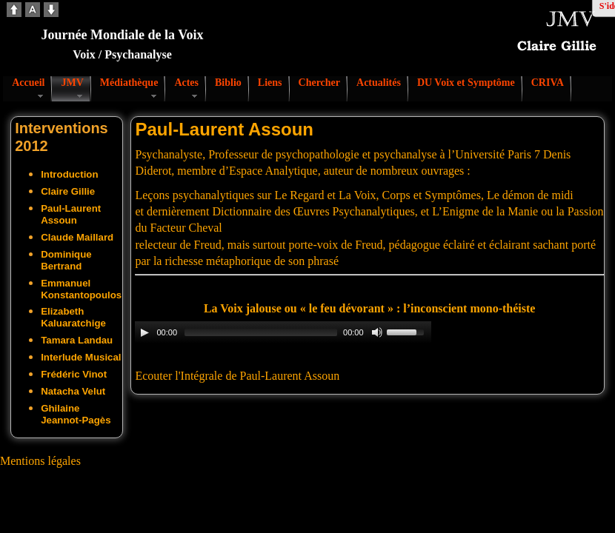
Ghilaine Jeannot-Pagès (75, 414)
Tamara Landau (77, 340)
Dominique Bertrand (66, 260)
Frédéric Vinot (74, 374)
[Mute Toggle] (377, 332)
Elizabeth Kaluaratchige (73, 317)
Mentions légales (40, 461)
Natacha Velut (73, 391)
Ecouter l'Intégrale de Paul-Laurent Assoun (237, 375)
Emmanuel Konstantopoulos (81, 289)
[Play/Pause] (144, 332)
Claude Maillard (77, 237)
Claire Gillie (68, 191)
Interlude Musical (81, 357)
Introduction (69, 174)
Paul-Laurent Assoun (71, 214)
